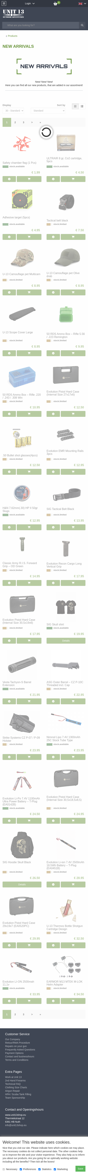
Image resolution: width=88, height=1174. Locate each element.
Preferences (28, 1169)
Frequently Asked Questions (20, 1049)
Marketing (61, 1169)
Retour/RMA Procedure (17, 1042)
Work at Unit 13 (13, 1077)
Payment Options (14, 1053)
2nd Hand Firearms (15, 1080)
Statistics (44, 1169)
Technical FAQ (13, 1084)
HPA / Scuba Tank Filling (18, 1094)
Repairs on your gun (16, 1046)
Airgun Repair (12, 1090)
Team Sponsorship (15, 1097)
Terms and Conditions (16, 1060)
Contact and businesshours (19, 1056)
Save (80, 1168)
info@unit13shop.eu (16, 1125)
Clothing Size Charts (16, 1087)
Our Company (12, 1039)
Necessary (10, 1169)
